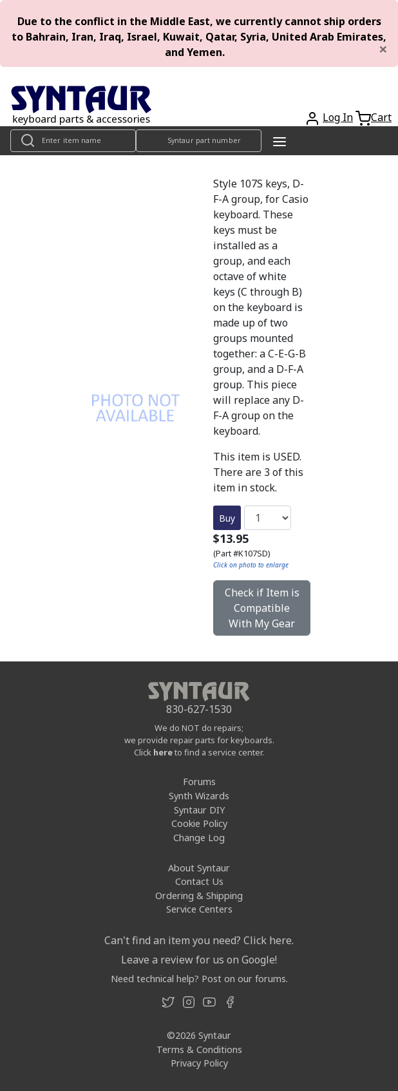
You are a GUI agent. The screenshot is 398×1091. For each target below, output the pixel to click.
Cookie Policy (199, 823)
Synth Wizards (199, 796)
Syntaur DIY (199, 810)
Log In (338, 117)
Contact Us (199, 881)
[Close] (383, 49)
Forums (199, 781)
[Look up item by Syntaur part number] (198, 140)
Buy (227, 518)
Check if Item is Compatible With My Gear (262, 608)
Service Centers (199, 909)
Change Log (199, 837)
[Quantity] (267, 518)
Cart (381, 117)
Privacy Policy (199, 1063)
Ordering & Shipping (199, 895)
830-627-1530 (199, 709)
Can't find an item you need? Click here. (199, 940)
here (163, 752)
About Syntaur (199, 868)
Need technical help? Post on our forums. (199, 978)
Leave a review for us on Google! (199, 960)
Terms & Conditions (199, 1049)
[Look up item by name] (73, 140)
